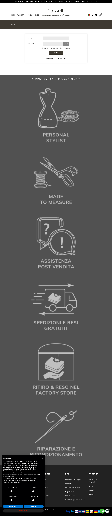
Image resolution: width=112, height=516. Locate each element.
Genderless (45, 496)
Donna (44, 484)
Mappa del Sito (70, 492)
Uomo (44, 480)
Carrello (91, 494)
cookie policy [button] (31, 469)
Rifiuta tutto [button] (13, 506)
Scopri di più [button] (23, 510)
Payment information (72, 488)
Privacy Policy (69, 496)
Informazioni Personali (93, 481)
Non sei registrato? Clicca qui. (56, 59)
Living (43, 492)
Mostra (66, 44)
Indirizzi (91, 490)
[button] (42, 458)
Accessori (45, 488)
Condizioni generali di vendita (75, 500)
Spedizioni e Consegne (73, 480)
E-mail (30, 38)
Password (31, 43)
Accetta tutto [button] (34, 506)
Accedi (56, 52)
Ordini (91, 486)
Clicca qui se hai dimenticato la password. (56, 48)
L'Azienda (68, 484)
